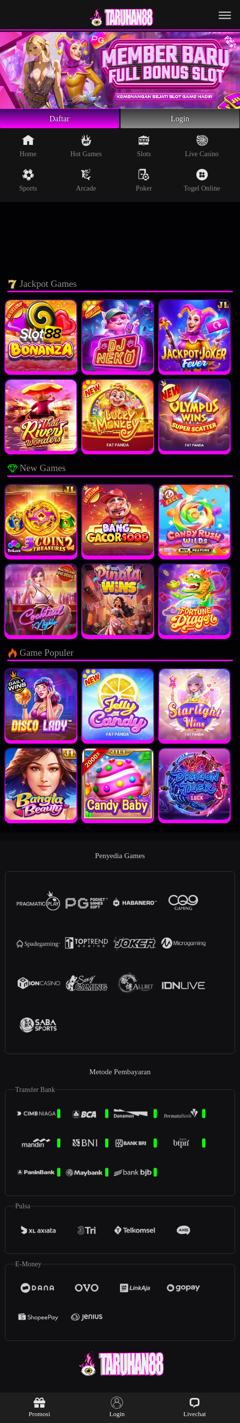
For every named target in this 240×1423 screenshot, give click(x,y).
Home (28, 149)
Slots (144, 149)
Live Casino (202, 149)
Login (180, 120)
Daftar (59, 120)
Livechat (194, 1407)
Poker (144, 183)
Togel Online (202, 183)
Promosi (39, 1407)
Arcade (86, 183)
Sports (28, 183)
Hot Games (85, 149)
